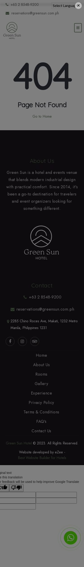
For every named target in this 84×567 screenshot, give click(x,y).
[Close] (78, 5)
